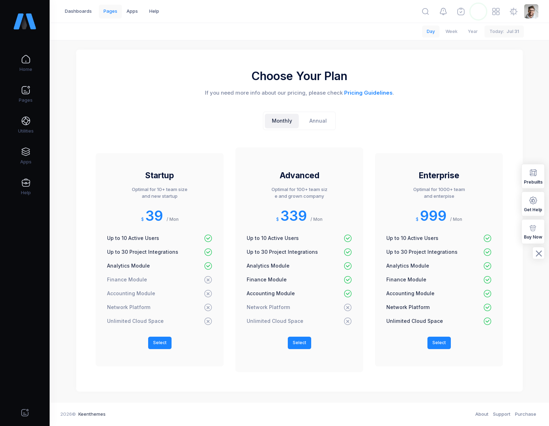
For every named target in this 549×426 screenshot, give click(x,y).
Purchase (525, 414)
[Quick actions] (25, 412)
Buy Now (533, 231)
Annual (318, 121)
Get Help (533, 203)
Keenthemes (92, 414)
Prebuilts (533, 176)
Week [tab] (452, 31)
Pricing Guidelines (368, 93)
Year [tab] (473, 31)
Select (160, 342)
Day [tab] (431, 31)
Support (501, 414)
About (481, 414)
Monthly (282, 121)
